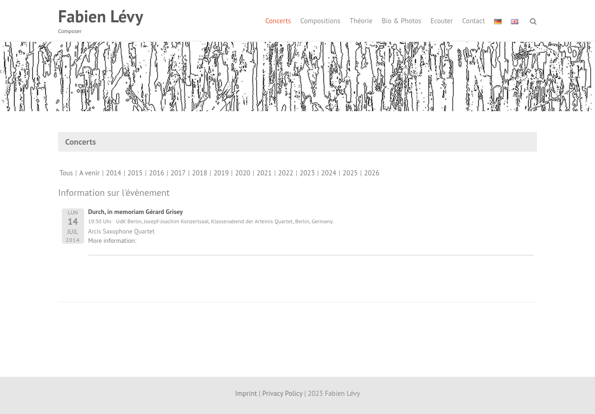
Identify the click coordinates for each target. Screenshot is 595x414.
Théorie (361, 20)
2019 (221, 172)
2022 (285, 172)
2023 (307, 172)
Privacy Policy (282, 393)
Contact (473, 20)
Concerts (278, 20)
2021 (264, 172)
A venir (89, 172)
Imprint (246, 393)
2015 (135, 172)
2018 (199, 172)
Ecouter (441, 20)
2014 (113, 172)
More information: (112, 240)
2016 (157, 172)
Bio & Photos (401, 20)
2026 (371, 172)
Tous (66, 172)
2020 (243, 172)
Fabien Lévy (100, 16)
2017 (178, 172)
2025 (350, 172)
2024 (329, 172)
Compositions (320, 20)
